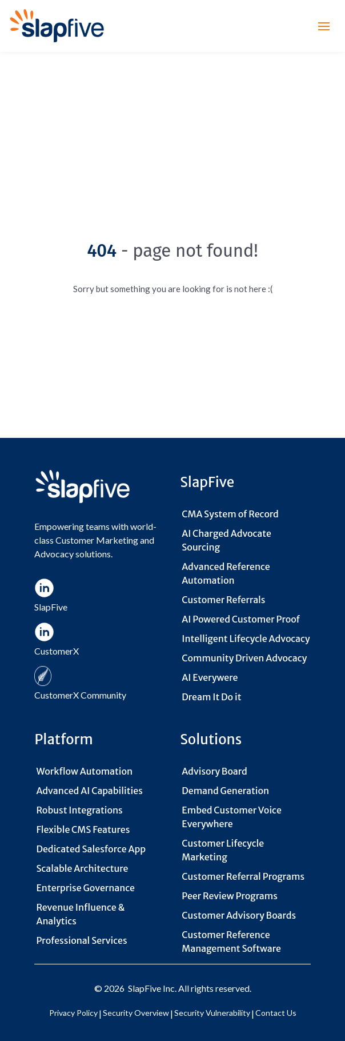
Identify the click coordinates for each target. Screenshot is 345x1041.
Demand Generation (225, 790)
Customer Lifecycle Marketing (223, 850)
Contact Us (275, 1013)
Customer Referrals (223, 599)
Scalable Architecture (82, 868)
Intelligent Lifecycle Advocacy (246, 638)
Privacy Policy (73, 1013)
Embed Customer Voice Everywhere (232, 816)
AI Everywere (210, 677)
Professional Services (81, 940)
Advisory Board (214, 771)
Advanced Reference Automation (226, 573)
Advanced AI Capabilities (89, 790)
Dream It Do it (211, 697)
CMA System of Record (230, 514)
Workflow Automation (84, 771)
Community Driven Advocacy (244, 658)
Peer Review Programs (230, 896)
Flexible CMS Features (83, 829)
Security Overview (136, 1013)
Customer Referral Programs (243, 876)
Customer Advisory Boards (239, 915)
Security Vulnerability (212, 1013)
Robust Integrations (79, 810)
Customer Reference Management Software (231, 941)
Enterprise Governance (85, 888)
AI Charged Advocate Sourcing (226, 540)
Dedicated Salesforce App (91, 849)
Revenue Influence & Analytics (80, 914)
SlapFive (144, 988)
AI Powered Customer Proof (241, 619)
